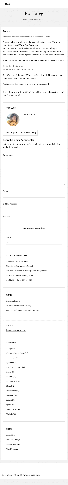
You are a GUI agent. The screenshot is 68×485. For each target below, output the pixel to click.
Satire (8, 400)
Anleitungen (11, 358)
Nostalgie (10, 395)
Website (6, 217)
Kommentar (9, 155)
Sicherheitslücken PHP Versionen (18, 69)
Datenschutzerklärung (11, 475)
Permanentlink (14, 95)
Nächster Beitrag (28, 133)
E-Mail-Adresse (10, 204)
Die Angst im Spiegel (21, 261)
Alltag (8, 348)
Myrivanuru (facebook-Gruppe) (18, 306)
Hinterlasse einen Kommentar (14, 37)
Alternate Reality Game (15, 353)
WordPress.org (12, 449)
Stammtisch (11, 409)
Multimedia (10, 381)
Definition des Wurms (13, 66)
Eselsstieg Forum (13, 301)
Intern (8, 372)
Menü (7, 4)
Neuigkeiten (42, 92)
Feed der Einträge (13, 440)
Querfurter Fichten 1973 (22, 280)
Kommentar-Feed (13, 444)
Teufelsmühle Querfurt (24, 275)
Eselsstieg (34, 13)
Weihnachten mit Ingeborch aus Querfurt (30, 271)
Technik (9, 414)
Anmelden (10, 435)
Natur (8, 386)
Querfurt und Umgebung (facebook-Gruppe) (23, 310)
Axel (48, 37)
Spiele (8, 405)
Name (5, 191)
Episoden (10, 363)
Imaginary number (13, 367)
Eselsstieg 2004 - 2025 (31, 475)
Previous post (11, 133)
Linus (8, 271)
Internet (9, 377)
